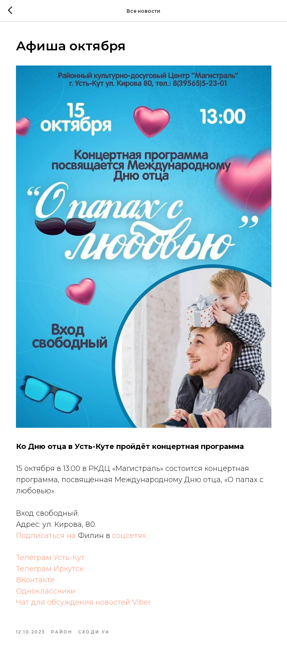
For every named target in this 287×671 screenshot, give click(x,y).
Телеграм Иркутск (49, 568)
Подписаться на (47, 535)
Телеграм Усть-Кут (50, 557)
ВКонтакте (35, 580)
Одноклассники (45, 591)
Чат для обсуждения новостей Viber (83, 602)
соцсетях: (129, 535)
